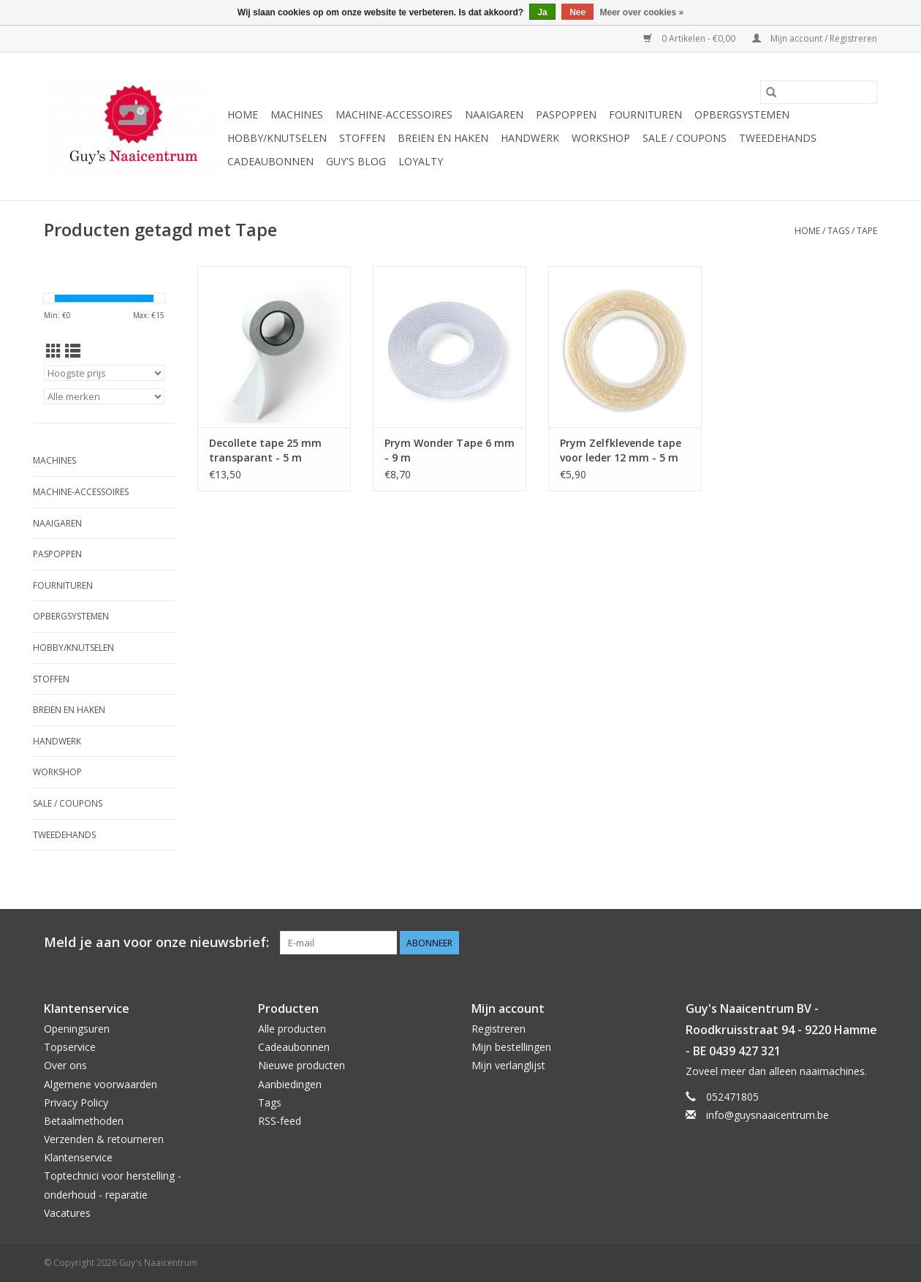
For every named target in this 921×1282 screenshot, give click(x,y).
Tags (838, 231)
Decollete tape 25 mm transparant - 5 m (265, 450)
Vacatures (67, 1213)
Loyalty (420, 161)
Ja (542, 12)
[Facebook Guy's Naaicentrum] (813, 942)
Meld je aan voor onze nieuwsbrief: (156, 942)
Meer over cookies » (642, 12)
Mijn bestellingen (511, 1047)
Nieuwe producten (301, 1065)
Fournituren (645, 114)
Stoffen (362, 138)
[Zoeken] (818, 92)
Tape (867, 231)
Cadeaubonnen (270, 161)
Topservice (70, 1047)
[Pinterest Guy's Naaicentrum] (839, 942)
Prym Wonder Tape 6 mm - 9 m (449, 450)
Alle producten (292, 1029)
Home (242, 114)
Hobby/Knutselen (277, 138)
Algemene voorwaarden (100, 1084)
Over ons (65, 1065)
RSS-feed (279, 1121)
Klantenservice (78, 1157)
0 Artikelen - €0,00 (690, 38)
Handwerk (530, 138)
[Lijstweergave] (72, 351)
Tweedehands (777, 138)
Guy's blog (356, 161)
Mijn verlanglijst (508, 1065)
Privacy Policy (76, 1102)
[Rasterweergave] (53, 351)
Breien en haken (443, 138)
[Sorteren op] (104, 373)
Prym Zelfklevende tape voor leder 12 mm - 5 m (620, 450)
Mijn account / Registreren (814, 38)
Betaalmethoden (84, 1121)
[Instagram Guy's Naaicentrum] (865, 942)
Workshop (601, 138)
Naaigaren (494, 114)
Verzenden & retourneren (104, 1139)
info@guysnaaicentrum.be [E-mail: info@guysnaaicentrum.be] (767, 1115)
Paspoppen (566, 114)
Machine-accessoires (394, 114)
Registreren (498, 1029)
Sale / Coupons (685, 138)
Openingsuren (77, 1029)
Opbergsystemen (741, 114)
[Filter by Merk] (104, 396)
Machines (296, 114)
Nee (577, 12)
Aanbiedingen (290, 1084)
